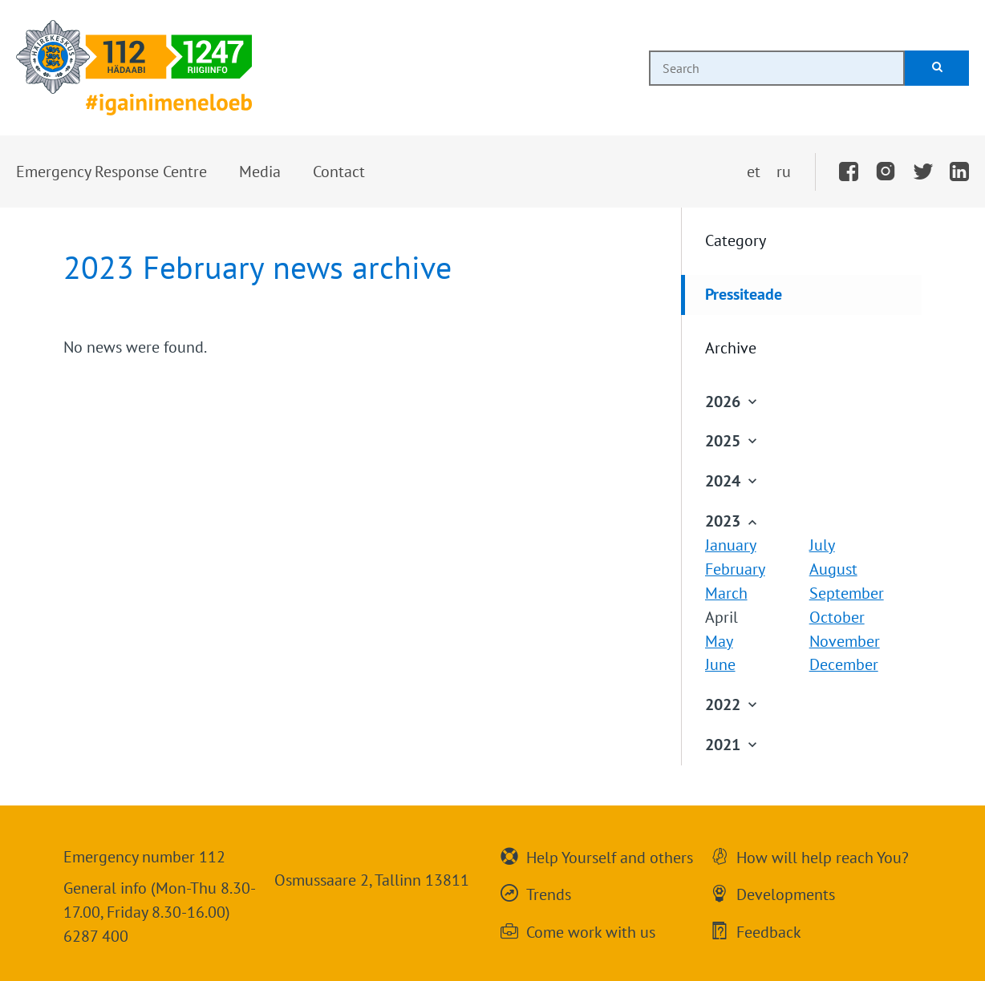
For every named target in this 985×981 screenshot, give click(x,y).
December (843, 664)
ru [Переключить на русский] (783, 171)
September (846, 593)
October (837, 617)
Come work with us (590, 930)
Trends (548, 893)
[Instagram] (885, 172)
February (735, 569)
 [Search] (937, 67)
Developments (785, 893)
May (719, 641)
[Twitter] (923, 172)
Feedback (768, 930)
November (844, 641)
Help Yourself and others (609, 856)
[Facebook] (848, 172)
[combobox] (777, 68)
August (833, 569)
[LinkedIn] (959, 172)
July (822, 545)
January (730, 545)
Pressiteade (743, 294)
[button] (111, 172)
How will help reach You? (822, 856)
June (720, 664)
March (726, 593)
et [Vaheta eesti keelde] (753, 171)
